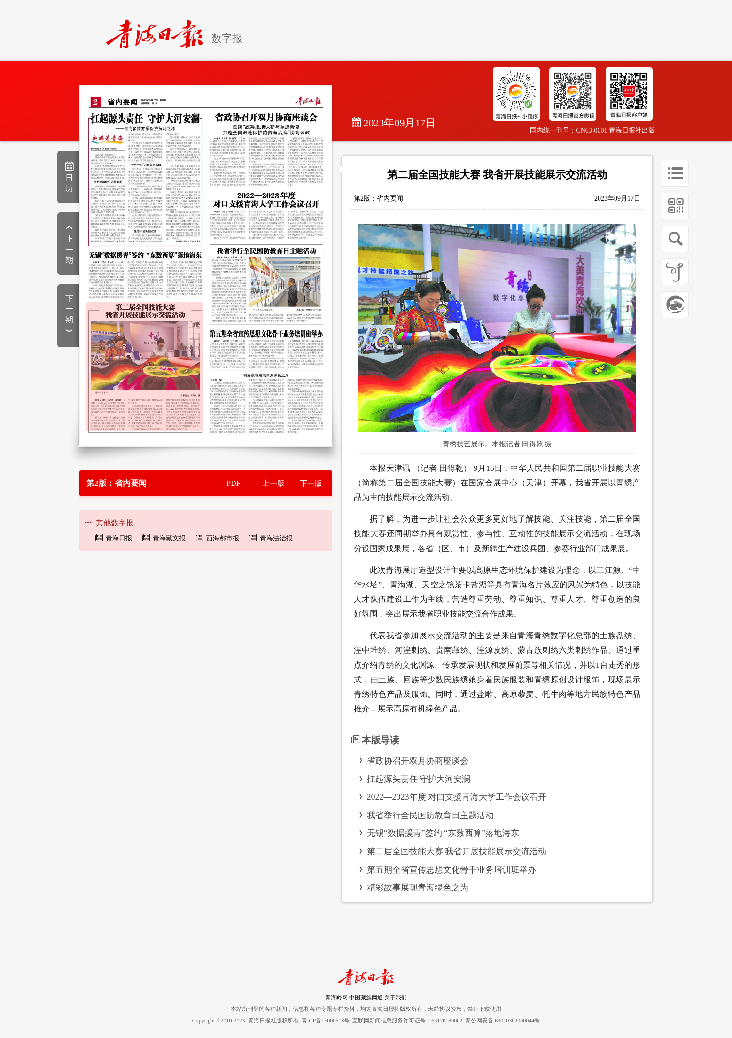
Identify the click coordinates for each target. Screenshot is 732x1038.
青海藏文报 (169, 538)
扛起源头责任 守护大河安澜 (419, 779)
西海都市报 (222, 538)
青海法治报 (276, 538)
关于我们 (395, 997)
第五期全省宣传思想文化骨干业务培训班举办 (451, 869)
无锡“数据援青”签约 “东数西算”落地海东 (443, 833)
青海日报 (119, 538)
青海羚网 (336, 997)
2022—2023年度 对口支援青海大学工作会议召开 (457, 797)
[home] (158, 30)
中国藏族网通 (366, 997)
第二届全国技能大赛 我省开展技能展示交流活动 (457, 851)
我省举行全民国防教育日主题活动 (430, 815)
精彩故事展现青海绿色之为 (417, 887)
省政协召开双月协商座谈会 (417, 760)
